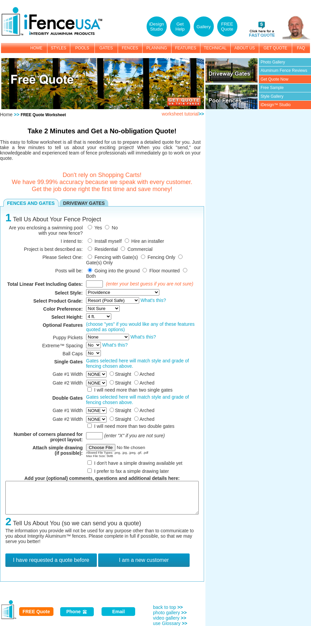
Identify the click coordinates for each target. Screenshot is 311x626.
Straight (123, 374)
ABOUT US (244, 48)
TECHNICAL (215, 48)
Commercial (140, 249)
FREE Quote (36, 611)
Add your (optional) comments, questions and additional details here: (102, 478)
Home (6, 114)
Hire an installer (147, 241)
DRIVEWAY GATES (84, 203)
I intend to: (72, 241)
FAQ (301, 48)
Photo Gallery (273, 62)
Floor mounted (164, 270)
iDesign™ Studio (275, 104)
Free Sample (272, 87)
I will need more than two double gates (134, 426)
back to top (168, 607)
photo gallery (170, 612)
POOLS (82, 48)
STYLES (58, 48)
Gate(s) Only (99, 262)
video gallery (169, 618)
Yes (98, 227)
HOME (36, 48)
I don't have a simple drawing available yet (138, 463)
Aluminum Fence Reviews (284, 70)
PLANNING (156, 48)
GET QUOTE (275, 48)
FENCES (130, 48)
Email (118, 611)
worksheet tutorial (183, 114)
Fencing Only (161, 257)
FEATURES (185, 48)
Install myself (108, 241)
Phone (76, 612)
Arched (147, 374)
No (115, 227)
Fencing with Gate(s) (116, 257)
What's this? (153, 300)
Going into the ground (117, 270)
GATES (106, 48)
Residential (106, 249)
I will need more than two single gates (133, 390)
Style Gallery (272, 96)
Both (91, 276)
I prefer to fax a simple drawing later (131, 471)
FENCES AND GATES (31, 203)
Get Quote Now (274, 79)
